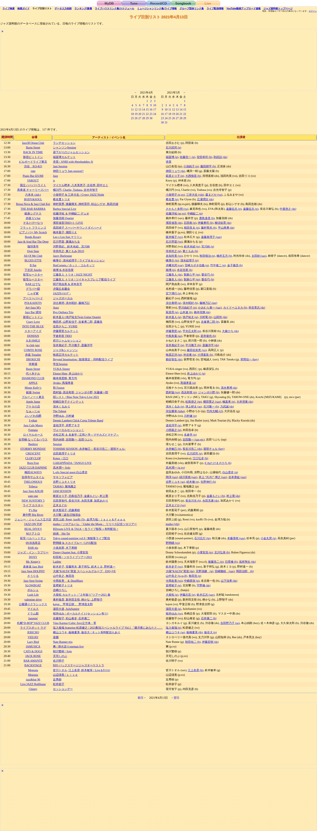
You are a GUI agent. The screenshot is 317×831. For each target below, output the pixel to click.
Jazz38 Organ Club (33, 142)
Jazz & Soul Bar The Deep (33, 241)
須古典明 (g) (173, 303)
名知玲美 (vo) (174, 255)
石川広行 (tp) (202, 538)
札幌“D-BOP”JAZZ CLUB (33, 623)
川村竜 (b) (206, 317)
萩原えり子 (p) (175, 175)
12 (136, 109)
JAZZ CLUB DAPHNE (33, 467)
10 (154, 105)
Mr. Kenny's (33, 561)
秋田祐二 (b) (193, 641)
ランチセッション (64, 142)
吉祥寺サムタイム (33, 477)
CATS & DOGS (33, 651)
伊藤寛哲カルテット (65, 331)
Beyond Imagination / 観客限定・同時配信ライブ (83, 359)
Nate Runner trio (63, 641)
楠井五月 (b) (224, 255)
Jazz (55, 175)
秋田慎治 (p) (207, 255)
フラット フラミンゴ (33, 227)
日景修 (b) (231, 561)
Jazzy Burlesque (62, 255)
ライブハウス (114, 8)
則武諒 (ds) (220, 157)
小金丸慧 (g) (268, 538)
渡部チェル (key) (213, 448)
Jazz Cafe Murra (33, 425)
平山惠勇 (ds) (226, 227)
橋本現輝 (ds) (202, 312)
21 (143, 114)
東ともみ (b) (190, 251)
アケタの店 (33, 406)
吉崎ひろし (60, 590)
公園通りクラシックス (33, 604)
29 (147, 118)
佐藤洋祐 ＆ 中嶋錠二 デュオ (71, 213)
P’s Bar (33, 510)
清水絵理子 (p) (189, 260)
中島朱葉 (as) (174, 335)
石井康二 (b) (208, 618)
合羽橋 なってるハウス (33, 439)
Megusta (33, 670)
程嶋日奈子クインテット (68, 401)
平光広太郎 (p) (192, 331)
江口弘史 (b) (200, 458)
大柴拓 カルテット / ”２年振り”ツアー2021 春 (81, 594)
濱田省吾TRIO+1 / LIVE (68, 222)
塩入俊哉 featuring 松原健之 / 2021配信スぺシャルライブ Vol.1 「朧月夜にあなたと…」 (108, 627)
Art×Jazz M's (33, 307)
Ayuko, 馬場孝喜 (63, 382)
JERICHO (33, 632)
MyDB (109, 3)
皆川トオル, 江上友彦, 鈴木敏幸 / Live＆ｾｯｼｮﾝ (81, 670)
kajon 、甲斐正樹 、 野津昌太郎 (73, 604)
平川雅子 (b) (193, 345)
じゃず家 (33, 293)
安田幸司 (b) (204, 157)
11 (132, 109)
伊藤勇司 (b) (205, 222)
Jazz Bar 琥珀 (33, 312)
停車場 (33, 364)
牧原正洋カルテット (65, 354)
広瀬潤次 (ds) (205, 199)
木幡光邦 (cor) (175, 265)
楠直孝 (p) (228, 401)
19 (136, 114)
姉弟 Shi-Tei (61, 533)
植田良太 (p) (191, 227)
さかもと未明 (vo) (177, 208)
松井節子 (58, 684)
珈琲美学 (33, 246)
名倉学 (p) (190, 434)
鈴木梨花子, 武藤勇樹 (66, 510)
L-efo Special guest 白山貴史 (70, 472)
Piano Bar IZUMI (33, 175)
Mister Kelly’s (33, 387)
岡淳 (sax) (172, 477)
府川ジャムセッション (67, 340)
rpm (33, 171)
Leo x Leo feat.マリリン (67, 237)
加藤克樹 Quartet (63, 218)
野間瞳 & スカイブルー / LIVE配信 (75, 542)
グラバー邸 (33, 288)
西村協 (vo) (173, 392)
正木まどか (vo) (176, 505)
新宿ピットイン (33, 157)
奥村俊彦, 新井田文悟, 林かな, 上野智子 (78, 599)
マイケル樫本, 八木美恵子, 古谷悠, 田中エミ (80, 185)
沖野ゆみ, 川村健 (63, 415)
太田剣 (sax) (258, 255)
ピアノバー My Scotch (33, 232)
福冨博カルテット (64, 157)
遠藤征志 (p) (233, 208)
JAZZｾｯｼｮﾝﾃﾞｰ (62, 293)
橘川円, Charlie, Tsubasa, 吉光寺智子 (75, 189)
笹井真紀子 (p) (175, 345)
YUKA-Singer (61, 368)
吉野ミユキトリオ (64, 481)
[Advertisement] (121, 62)
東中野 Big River (33, 514)
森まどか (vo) (213, 194)
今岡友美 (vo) (174, 580)
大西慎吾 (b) (193, 175)
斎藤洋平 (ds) (210, 345)
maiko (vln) (173, 524)
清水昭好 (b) (190, 303)
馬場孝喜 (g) (188, 382)
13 (139, 109)
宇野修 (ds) (203, 585)
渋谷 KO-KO (33, 166)
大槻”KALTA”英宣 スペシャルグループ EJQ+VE (84, 571)
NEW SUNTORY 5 (33, 500)
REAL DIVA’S (33, 529)
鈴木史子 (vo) (174, 566)
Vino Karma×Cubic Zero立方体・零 (74, 623)
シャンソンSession (64, 147)
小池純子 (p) (191, 166)
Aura (56, 307)
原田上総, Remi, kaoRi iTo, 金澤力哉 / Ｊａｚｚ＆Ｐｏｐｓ (89, 519)
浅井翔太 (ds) (247, 561)
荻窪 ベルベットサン (33, 538)
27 (139, 118)
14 (143, 109)
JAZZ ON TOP (33, 524)
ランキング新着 (83, 8)
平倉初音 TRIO (62, 335)
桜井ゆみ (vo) (174, 613)
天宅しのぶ (60, 656)
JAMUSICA (33, 646)
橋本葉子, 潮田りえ (65, 232)
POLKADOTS (33, 303)
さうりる (33, 575)
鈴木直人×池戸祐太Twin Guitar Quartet (77, 317)
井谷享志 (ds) (256, 307)
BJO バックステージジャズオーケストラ (78, 665)
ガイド (23, 8)
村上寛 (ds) (233, 496)
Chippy (33, 689)
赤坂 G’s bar (33, 218)
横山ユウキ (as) (175, 632)
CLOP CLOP (33, 458)
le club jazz (33, 345)
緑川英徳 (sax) (188, 477)
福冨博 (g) (172, 157)
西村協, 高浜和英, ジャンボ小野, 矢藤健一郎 (80, 392)
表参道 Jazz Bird (33, 566)
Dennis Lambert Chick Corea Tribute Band (78, 420)
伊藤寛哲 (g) (173, 331)
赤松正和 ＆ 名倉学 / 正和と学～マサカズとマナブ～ (86, 434)
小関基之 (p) (173, 430)
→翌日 (175, 697)
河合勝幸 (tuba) (175, 411)
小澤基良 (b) (205, 354)
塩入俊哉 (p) (173, 627)
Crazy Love (33, 321)
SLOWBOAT (33, 585)
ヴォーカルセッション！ (68, 430)
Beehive (33, 444)
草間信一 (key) (249, 359)
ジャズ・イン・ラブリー (33, 552)
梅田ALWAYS (33, 472)
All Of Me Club (33, 255)
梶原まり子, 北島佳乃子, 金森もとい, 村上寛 (80, 496)
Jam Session (60, 166)
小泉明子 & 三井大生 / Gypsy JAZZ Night (78, 194)
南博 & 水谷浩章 (63, 270)
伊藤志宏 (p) (187, 594)
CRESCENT (33, 453)
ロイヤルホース (33, 434)
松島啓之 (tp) (193, 401)
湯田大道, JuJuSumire (66, 608)
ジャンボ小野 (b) (208, 392)
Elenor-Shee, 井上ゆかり (68, 373)
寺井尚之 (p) (173, 251)
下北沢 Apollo (33, 270)
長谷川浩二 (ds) (192, 448)
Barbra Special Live (64, 208)
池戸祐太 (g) (190, 317)
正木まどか (60, 505)
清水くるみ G (61, 406)
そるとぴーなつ (33, 222)
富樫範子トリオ (63, 585)
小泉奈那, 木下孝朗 (65, 547)
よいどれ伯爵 (32, 415)
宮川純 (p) (207, 246)
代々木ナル (33, 373)
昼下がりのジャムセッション (71, 152)
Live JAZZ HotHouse (33, 684)
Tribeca (33, 486)
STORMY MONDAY (33, 448)
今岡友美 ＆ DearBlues (68, 580)
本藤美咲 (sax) (236, 538)
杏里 (168, 161)
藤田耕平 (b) (208, 166)
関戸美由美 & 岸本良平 (67, 284)
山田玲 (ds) (220, 317)
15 (147, 109)
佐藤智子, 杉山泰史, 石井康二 (71, 618)
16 (150, 109)
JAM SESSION (62, 491)
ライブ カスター (33, 505)
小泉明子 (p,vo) (175, 194)
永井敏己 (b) (173, 448)
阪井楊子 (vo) (174, 237)
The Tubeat (59, 411)
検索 (8, 8)
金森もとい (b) (216, 496)
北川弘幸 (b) (222, 552)
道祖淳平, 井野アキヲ (66, 425)
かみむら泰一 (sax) (210, 307)
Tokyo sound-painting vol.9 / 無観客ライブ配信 (81, 538)
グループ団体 (192, 8)
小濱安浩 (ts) (205, 552)
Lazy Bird (33, 641)
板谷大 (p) (210, 632)
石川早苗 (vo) (174, 241)
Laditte (57, 561)
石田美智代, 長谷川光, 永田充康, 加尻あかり (80, 500)
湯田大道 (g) (173, 608)
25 (132, 118)
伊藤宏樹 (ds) (210, 641)
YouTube (243, 8)
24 (154, 114)
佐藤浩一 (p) (187, 157)
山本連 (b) (186, 312)
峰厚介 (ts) (172, 260)
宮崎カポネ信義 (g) (197, 265)
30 (150, 118)
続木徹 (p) (192, 481)
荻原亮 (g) (172, 312)
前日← (142, 697)
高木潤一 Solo (61, 467)
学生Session (60, 364)
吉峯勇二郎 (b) (210, 321)
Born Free (33, 463)
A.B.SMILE (33, 340)
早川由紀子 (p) (187, 307)
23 (150, 114)
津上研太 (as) (193, 406)
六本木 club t (33, 194)
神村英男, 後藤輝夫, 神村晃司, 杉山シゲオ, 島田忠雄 (85, 204)
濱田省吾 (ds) (174, 222)
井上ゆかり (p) (196, 373)
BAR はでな (33, 284)
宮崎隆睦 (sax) (225, 571)
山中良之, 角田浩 (63, 575)
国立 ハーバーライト (33, 185)
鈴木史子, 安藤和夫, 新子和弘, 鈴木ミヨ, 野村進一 (84, 566)
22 (147, 114)
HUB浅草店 (33, 542)
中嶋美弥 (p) (191, 580)
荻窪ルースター (33, 274)
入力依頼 (63, 8)
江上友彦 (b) (195, 670)
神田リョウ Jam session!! (68, 171)
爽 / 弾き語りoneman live (68, 646)
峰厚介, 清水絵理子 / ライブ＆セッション (79, 260)
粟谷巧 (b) (207, 274)
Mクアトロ (33, 533)
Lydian (33, 420)
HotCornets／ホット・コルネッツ (74, 265)
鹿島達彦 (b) (207, 218)
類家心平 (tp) (192, 274)
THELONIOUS (33, 481)
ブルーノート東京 (33, 397)
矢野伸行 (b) (208, 481)
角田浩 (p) (195, 575)
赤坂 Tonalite (33, 354)
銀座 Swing (33, 392)
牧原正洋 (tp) (174, 354)
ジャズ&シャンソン (65, 350)
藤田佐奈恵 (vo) (197, 350)
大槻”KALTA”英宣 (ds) (180, 571)
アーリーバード (33, 298)
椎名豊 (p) (172, 199)
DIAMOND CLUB (33, 378)
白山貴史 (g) (230, 472)
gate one (33, 496)
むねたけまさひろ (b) (218, 463)
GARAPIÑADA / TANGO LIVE (72, 463)
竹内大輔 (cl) (215, 411)
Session (57, 444)
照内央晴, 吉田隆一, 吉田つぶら (73, 439)
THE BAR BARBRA (32, 208)
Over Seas (33, 251)
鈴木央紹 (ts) (192, 246)
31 (166, 122)
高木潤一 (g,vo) (175, 467)
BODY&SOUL (33, 199)
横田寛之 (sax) (212, 401)
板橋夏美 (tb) (194, 632)
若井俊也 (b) (208, 335)
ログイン (313, 11)
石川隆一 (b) (211, 406)
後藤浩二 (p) (215, 561)
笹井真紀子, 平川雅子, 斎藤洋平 (73, 345)
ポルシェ (33, 590)
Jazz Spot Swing (33, 580)
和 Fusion (58, 387)
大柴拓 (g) (172, 594)
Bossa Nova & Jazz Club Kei (33, 204)
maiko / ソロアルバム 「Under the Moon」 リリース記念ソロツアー (95, 524)
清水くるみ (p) (175, 406)
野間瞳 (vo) (173, 542)
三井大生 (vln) (195, 194)
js (54, 180)
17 (154, 109)
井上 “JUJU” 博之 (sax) (213, 477)
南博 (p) (170, 270)
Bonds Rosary (33, 237)
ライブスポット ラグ (33, 627)
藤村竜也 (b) (208, 227)
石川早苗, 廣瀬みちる (66, 241)
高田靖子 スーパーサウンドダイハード (77, 227)
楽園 (56, 637)
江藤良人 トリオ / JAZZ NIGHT (72, 274)
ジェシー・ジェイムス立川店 (33, 519)
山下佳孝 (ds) (229, 580)
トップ (278, 8)
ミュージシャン (156, 8)
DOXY (33, 557)
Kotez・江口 (60, 458)
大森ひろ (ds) (230, 331)
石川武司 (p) (173, 147)
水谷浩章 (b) (184, 270)
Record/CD (158, 3)
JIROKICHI (33, 359)
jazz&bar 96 (33, 679)
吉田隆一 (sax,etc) (194, 439)
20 (139, 114)
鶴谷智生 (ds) (174, 359)
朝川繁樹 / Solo (62, 651)
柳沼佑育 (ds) (223, 222)
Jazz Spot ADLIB (33, 491)
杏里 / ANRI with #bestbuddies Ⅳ (73, 161)
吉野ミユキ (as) (175, 481)
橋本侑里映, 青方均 (65, 378)
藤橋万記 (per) (208, 303)
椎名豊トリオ (61, 199)
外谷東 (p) (189, 354)
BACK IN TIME (33, 152)
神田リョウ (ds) (175, 171)
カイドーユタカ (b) (235, 307)
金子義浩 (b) (235, 265)
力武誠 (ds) (227, 406)
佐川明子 (58, 660)
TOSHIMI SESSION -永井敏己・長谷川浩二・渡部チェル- (89, 448)
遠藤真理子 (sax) (211, 237)
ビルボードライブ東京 (33, 161)
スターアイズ (32, 331)
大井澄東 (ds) (245, 401)
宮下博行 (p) (173, 293)
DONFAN (33, 335)
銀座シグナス (32, 213)
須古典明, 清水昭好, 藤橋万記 (71, 303)
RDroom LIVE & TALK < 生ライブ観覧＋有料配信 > (85, 529)
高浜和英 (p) (189, 392)
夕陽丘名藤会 (61, 288)
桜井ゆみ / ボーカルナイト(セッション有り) (80, 613)
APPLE (33, 382)
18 (132, 114)
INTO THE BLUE (33, 326)
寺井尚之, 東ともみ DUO (68, 251)
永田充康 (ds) (210, 500)
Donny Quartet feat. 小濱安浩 (70, 552)
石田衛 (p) (190, 222)
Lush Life (33, 594)
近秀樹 (57, 679)
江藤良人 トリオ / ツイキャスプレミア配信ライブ (84, 279)
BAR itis (33, 547)
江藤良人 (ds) (174, 274)
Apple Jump (33, 401)
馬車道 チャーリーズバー (33, 189)
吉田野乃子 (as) (230, 623)
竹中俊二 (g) (218, 265)
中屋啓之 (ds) (288, 208)
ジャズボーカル (63, 298)
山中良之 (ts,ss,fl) (176, 575)
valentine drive (33, 599)
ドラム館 (33, 613)
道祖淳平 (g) (173, 425)
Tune (133, 3)
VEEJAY (33, 637)
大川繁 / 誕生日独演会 (67, 514)
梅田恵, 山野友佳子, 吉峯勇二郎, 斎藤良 (78, 321)
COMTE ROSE (33, 350)
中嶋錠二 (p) (195, 213)
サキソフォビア (63, 477)
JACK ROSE (33, 656)
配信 (215, 8)
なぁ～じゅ (33, 411)
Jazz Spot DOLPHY (33, 571)
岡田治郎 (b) (245, 571)
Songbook (183, 3)
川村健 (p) (190, 415)
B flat (33, 265)
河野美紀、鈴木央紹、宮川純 (71, 246)
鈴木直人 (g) (173, 317)
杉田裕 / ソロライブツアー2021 (72, 557)
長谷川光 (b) (193, 500)
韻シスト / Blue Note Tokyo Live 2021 (76, 397)
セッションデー (63, 689)
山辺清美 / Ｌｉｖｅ (65, 674)
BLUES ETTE (32, 260)
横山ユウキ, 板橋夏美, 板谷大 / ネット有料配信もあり (86, 632)
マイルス (33, 608)
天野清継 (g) (204, 571)
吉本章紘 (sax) (237, 477)
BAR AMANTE (32, 660)
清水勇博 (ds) (229, 387)
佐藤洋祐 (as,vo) (176, 213)
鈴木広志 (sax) (206, 594)
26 (136, 118)
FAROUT (33, 180)
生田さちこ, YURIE (65, 326)
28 (143, 118)
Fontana (33, 430)
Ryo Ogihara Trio (63, 312)
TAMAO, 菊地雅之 (64, 486)
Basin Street (33, 147)
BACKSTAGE (33, 665)
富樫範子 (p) (173, 585)
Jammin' (33, 618)
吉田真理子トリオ (64, 453)
